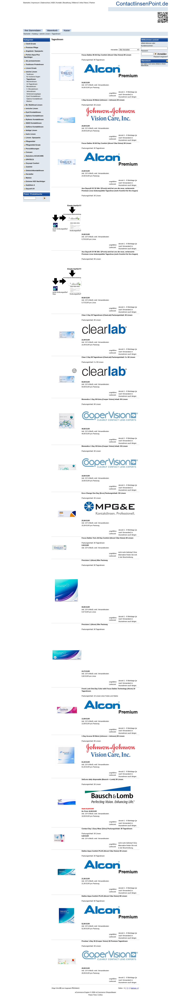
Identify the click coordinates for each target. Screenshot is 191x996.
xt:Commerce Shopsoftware (106, 992)
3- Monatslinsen (32, 89)
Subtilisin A (30, 185)
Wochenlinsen (31, 81)
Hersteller (29, 174)
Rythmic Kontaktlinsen (35, 119)
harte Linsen (31, 134)
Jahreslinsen (31, 91)
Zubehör (29, 167)
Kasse (67, 30)
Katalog (35, 34)
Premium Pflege (32, 47)
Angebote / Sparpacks (34, 51)
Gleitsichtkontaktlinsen (35, 170)
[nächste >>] (134, 988)
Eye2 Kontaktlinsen (33, 96)
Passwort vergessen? (161, 57)
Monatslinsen (31, 86)
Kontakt (59, 3)
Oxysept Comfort (32, 163)
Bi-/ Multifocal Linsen (34, 105)
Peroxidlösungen (32, 149)
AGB (53, 3)
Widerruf (75, 3)
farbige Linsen (31, 130)
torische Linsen (32, 108)
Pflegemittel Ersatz (33, 145)
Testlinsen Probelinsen (35, 64)
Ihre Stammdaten (33, 30)
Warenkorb (52, 30)
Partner (92, 3)
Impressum (35, 3)
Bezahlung (67, 3)
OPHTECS (30, 159)
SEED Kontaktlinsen (34, 123)
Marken (29, 101)
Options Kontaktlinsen (34, 99)
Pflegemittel (30, 141)
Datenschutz (45, 3)
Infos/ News (84, 3)
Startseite (26, 3)
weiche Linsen (45, 34)
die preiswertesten (33, 61)
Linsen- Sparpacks (33, 138)
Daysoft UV (30, 189)
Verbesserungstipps (33, 94)
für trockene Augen (33, 77)
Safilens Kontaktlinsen (34, 127)
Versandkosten (103, 85)
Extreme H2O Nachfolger (35, 181)
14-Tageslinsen (31, 84)
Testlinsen (30, 74)
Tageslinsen (56, 34)
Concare (29, 152)
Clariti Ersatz (31, 44)
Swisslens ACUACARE (35, 156)
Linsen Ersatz (31, 68)
